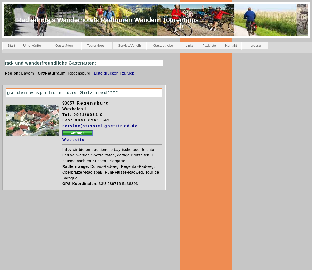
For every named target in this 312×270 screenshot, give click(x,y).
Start (11, 45)
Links (189, 45)
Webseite (73, 140)
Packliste (209, 45)
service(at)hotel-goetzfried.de (100, 126)
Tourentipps (95, 45)
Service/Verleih (129, 45)
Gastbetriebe (163, 45)
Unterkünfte (32, 45)
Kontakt (231, 45)
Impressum (255, 45)
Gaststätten (64, 45)
